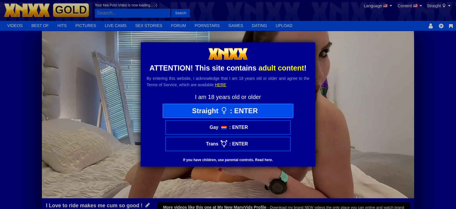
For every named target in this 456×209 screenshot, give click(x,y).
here (220, 84)
